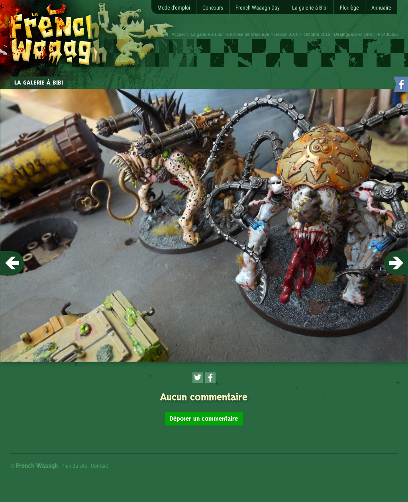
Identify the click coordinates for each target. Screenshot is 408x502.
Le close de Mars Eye (248, 34)
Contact (99, 466)
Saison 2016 (286, 34)
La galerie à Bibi (206, 34)
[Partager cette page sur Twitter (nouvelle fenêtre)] (197, 377)
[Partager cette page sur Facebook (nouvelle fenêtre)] (210, 377)
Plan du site (74, 466)
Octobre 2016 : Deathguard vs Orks (338, 34)
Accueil (179, 34)
